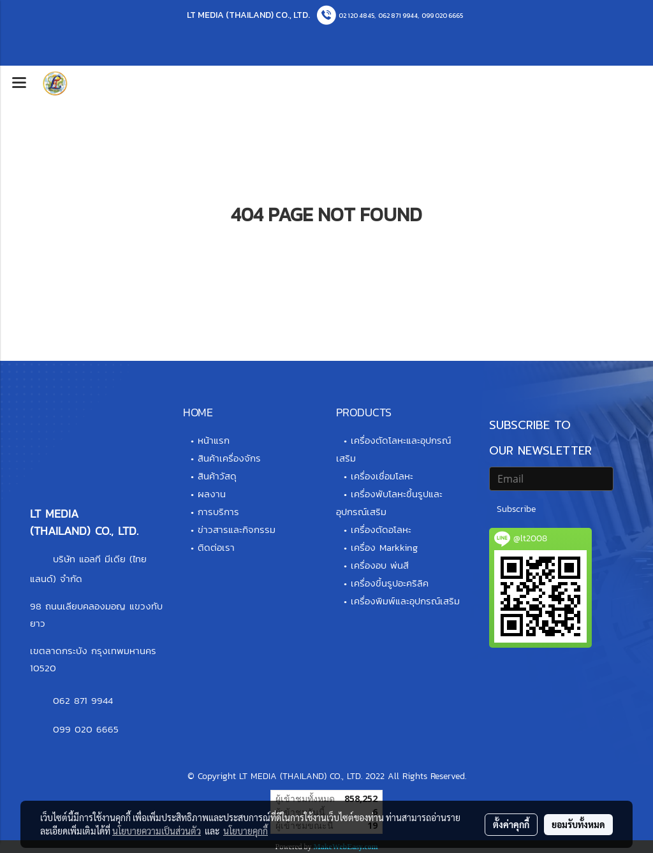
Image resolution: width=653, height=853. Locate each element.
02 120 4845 (356, 15)
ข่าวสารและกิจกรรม (236, 529)
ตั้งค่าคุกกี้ (511, 824)
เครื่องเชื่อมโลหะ (382, 476)
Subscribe (516, 509)
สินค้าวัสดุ (217, 476)
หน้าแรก (214, 440)
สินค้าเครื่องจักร (229, 458)
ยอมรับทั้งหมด (578, 824)
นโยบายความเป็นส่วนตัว (156, 830)
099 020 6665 (442, 15)
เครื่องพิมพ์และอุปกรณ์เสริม (405, 601)
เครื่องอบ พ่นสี (380, 565)
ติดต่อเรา (216, 547)
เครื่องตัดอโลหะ (381, 529)
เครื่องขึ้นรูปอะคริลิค (390, 583)
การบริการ (218, 511)
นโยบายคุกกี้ (245, 830)
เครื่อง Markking (384, 547)
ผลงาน (212, 493)
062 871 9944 (398, 15)
